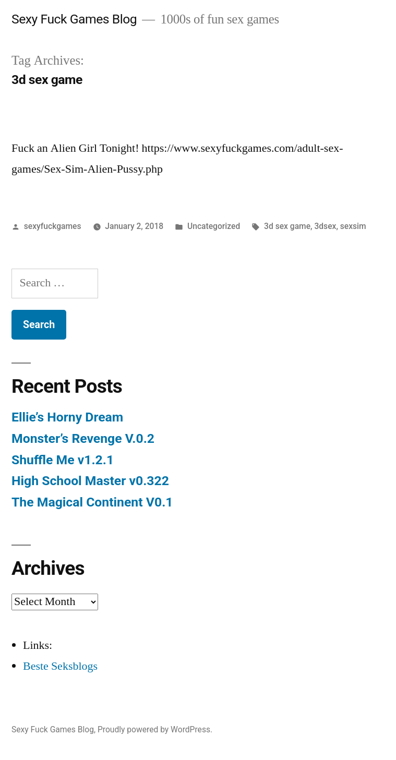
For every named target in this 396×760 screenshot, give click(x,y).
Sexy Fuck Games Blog (74, 19)
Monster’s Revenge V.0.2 (82, 438)
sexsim (353, 226)
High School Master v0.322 (90, 480)
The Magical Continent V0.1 (92, 502)
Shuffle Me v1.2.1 (62, 459)
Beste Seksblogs (60, 666)
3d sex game (287, 226)
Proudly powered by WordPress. (155, 729)
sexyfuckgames (52, 226)
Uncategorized (213, 226)
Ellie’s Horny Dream (67, 417)
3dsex (325, 226)
